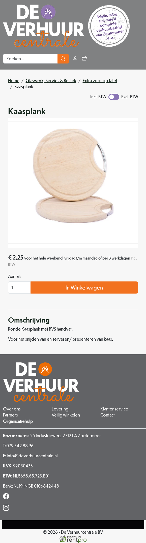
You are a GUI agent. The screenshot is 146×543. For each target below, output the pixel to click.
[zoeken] (63, 58)
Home (13, 80)
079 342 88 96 (18, 445)
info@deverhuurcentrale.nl (30, 455)
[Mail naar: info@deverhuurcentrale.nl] (108, 524)
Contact (107, 415)
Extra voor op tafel (100, 80)
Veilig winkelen (66, 415)
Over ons (12, 409)
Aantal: (14, 276)
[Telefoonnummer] (37, 524)
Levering (60, 409)
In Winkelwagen (84, 287)
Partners (10, 415)
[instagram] (7, 509)
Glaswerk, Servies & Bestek (51, 80)
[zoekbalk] (30, 58)
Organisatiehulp (18, 421)
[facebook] (7, 497)
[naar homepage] (66, 26)
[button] (93, 58)
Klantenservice (114, 409)
